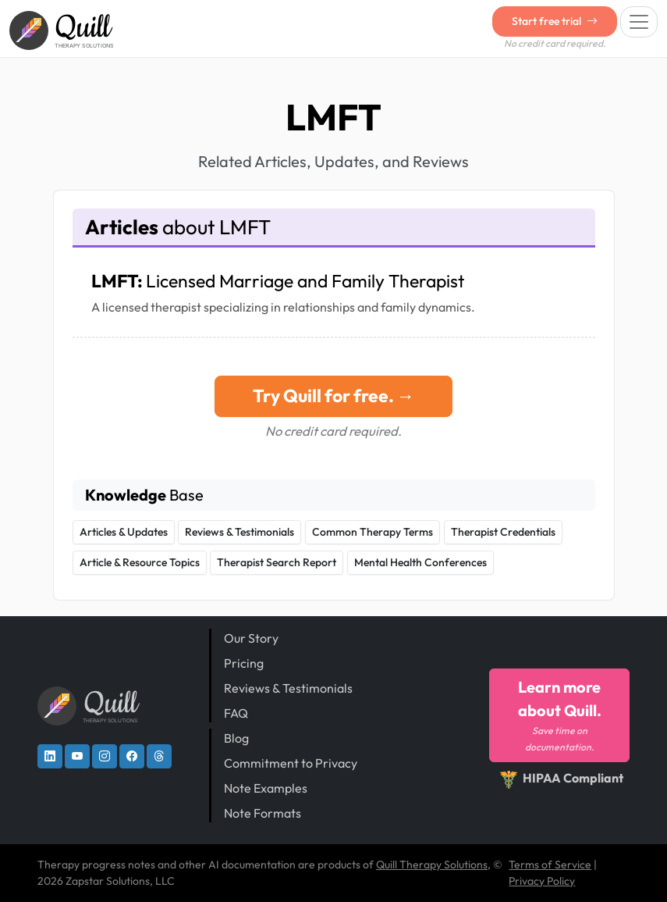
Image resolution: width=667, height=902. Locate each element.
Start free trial (555, 21)
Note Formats (262, 813)
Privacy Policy (542, 881)
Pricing (244, 663)
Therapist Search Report (276, 562)
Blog (236, 738)
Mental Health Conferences (420, 562)
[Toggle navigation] (639, 21)
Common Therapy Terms (372, 532)
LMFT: (277, 280)
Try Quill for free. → (334, 395)
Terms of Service (550, 864)
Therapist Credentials (503, 532)
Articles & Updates (124, 532)
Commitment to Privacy (290, 763)
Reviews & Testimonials (239, 532)
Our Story (251, 638)
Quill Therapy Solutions (432, 864)
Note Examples (265, 788)
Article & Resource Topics (140, 562)
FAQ (236, 713)
